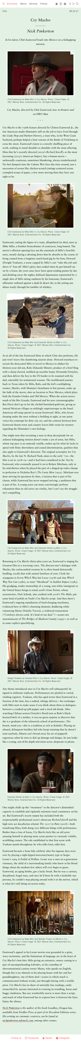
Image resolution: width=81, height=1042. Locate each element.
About (23, 4)
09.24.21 (73, 11)
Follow (43, 4)
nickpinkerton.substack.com (18, 1020)
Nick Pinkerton (11, 1008)
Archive (33, 4)
